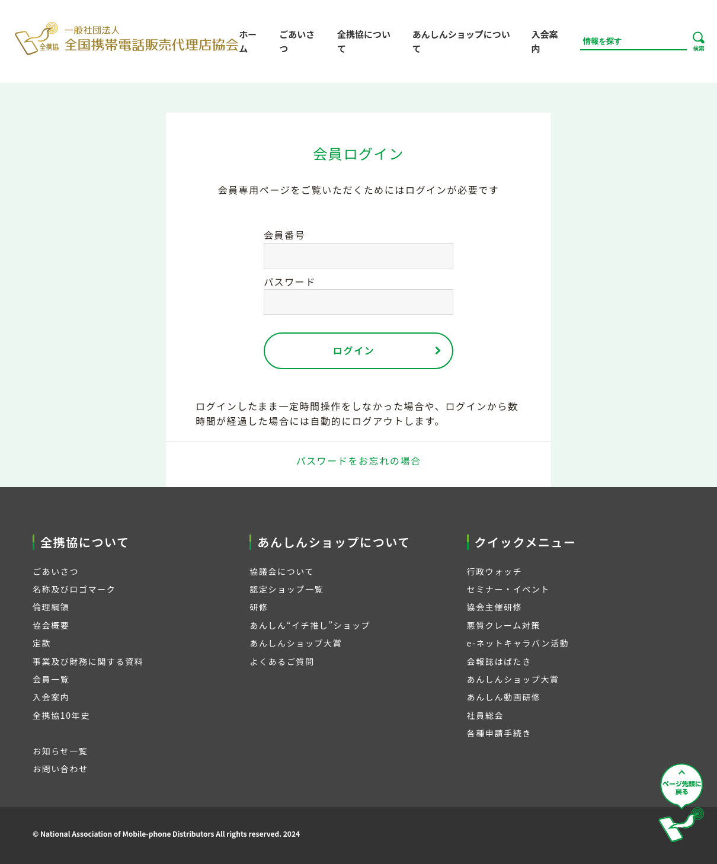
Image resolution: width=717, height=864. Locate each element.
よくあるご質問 (281, 661)
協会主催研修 (495, 607)
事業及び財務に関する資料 (88, 661)
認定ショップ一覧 (286, 589)
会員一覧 (51, 679)
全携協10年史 (61, 715)
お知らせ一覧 (60, 751)
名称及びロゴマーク (74, 589)
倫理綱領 (51, 607)
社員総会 (485, 715)
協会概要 (51, 625)
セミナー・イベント (508, 589)
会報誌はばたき (499, 661)
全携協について (363, 41)
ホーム (248, 41)
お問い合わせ (60, 769)
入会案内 (544, 41)
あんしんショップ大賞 (295, 643)
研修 (258, 607)
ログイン (353, 350)
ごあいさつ (297, 41)
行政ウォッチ (495, 571)
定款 (42, 643)
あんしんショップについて (461, 41)
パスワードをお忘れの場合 (358, 460)
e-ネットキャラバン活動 (518, 643)
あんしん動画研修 (504, 697)
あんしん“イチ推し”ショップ (309, 625)
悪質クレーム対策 (503, 625)
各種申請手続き (499, 733)
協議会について (281, 571)
